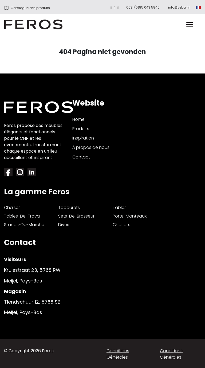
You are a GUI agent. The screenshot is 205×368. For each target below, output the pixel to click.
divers (64, 225)
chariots (121, 225)
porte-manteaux (130, 216)
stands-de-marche (24, 225)
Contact (81, 157)
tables (120, 207)
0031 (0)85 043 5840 (143, 7)
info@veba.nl (179, 7)
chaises (12, 207)
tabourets (69, 207)
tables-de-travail (22, 216)
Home (78, 119)
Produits (80, 129)
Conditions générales (118, 354)
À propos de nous (90, 147)
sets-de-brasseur (76, 216)
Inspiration (83, 138)
